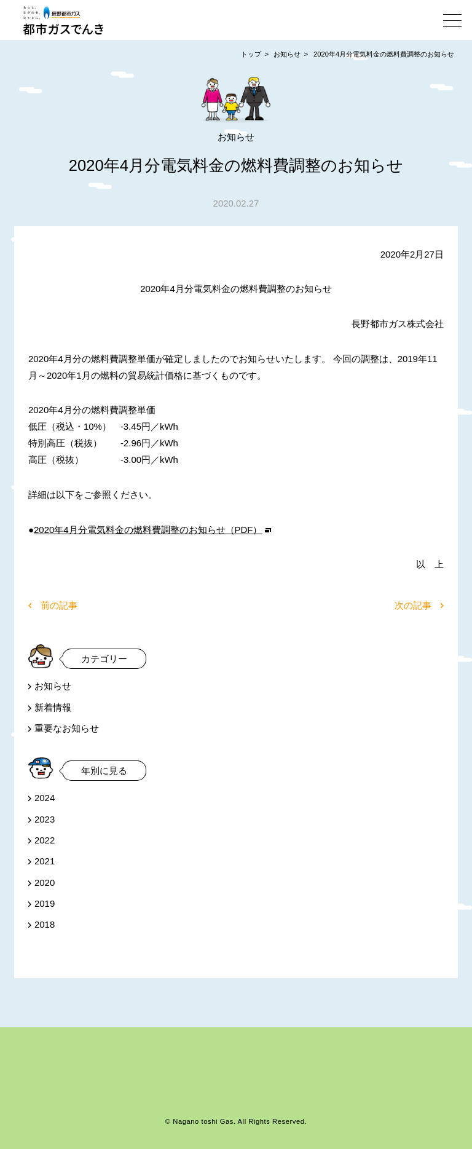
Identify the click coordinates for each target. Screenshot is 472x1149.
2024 (44, 797)
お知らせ (287, 54)
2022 (44, 840)
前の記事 (59, 605)
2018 (44, 924)
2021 (44, 861)
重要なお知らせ (66, 728)
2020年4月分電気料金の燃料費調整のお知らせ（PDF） (148, 529)
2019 (44, 903)
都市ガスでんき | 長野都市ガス (63, 20)
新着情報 (52, 707)
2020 (44, 882)
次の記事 (413, 605)
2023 (44, 819)
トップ (251, 54)
